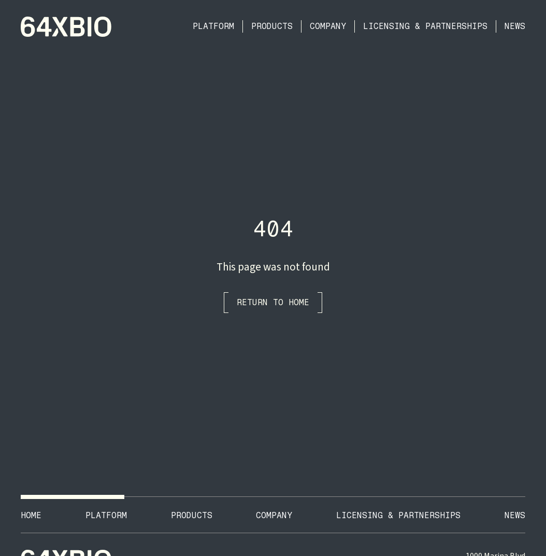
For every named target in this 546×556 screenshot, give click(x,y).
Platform (213, 26)
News (515, 26)
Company (328, 26)
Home (31, 515)
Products (272, 26)
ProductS (191, 515)
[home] (66, 27)
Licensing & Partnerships (425, 26)
